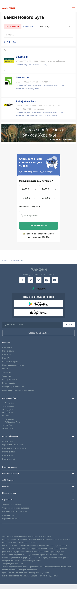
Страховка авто (9, 515)
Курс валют (7, 347)
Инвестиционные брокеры (13, 365)
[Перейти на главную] (8, 8)
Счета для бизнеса (34, 116)
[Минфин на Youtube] (55, 280)
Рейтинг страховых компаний (14, 512)
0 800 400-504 (36, 106)
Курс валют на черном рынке (14, 448)
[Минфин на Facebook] (22, 280)
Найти (69, 324)
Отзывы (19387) (32, 89)
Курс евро (6, 355)
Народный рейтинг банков (13, 387)
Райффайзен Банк (26, 101)
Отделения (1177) (23, 65)
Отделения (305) (23, 112)
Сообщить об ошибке (38, 333)
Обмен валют (7, 441)
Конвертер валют (9, 380)
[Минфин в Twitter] (38, 280)
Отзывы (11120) (40, 65)
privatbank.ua (45, 82)
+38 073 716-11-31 (30, 82)
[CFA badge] (8, 529)
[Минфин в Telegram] (30, 280)
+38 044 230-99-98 (52, 106)
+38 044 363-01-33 (23, 61)
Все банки (28, 26)
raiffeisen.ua (39, 109)
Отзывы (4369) (50, 116)
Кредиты (20, 89)
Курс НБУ (6, 358)
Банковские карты (10, 362)
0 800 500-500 (22, 106)
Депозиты (37, 85)
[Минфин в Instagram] (47, 280)
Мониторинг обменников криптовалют (18, 390)
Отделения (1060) (23, 85)
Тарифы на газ (8, 376)
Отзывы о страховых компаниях (15, 508)
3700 (18, 82)
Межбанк (6, 369)
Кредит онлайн (8, 383)
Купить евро (7, 455)
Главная (4, 260)
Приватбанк (22, 77)
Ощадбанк (22, 57)
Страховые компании (11, 519)
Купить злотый (8, 459)
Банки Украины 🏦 (16, 260)
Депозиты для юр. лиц (54, 85)
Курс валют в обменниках (13, 445)
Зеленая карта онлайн (11, 504)
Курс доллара (8, 351)
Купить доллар (8, 452)
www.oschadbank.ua (56, 61)
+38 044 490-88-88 (23, 109)
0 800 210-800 (39, 61)
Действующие (12, 26)
